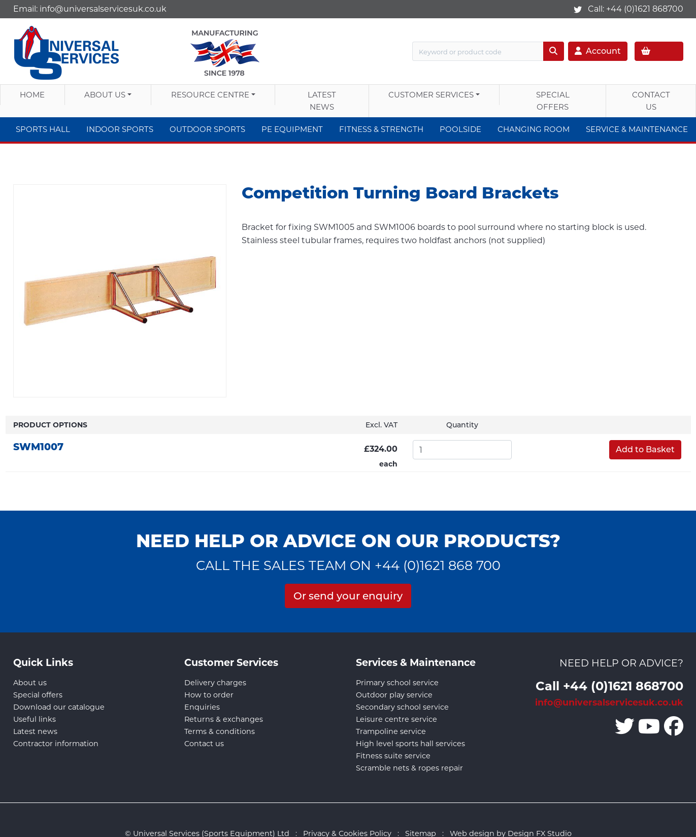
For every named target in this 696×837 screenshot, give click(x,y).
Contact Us (651, 101)
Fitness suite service (393, 755)
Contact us (204, 743)
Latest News (322, 101)
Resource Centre (210, 94)
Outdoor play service (394, 694)
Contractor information (55, 743)
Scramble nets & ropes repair (409, 768)
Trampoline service (391, 731)
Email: (90, 9)
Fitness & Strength (381, 129)
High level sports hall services (410, 743)
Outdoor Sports (207, 129)
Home (32, 94)
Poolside (460, 129)
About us (104, 94)
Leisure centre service (396, 719)
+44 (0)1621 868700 (644, 9)
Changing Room (534, 129)
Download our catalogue (59, 707)
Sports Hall (43, 129)
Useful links (34, 719)
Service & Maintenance (637, 129)
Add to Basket (645, 449)
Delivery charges (215, 682)
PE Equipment (292, 129)
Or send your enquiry (348, 596)
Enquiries (202, 707)
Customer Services (431, 94)
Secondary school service (402, 707)
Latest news (35, 731)
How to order (209, 694)
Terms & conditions (219, 731)
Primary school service (397, 682)
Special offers (37, 694)
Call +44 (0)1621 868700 (609, 685)
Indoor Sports (119, 129)
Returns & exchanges (223, 719)
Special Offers (553, 101)
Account (598, 51)
